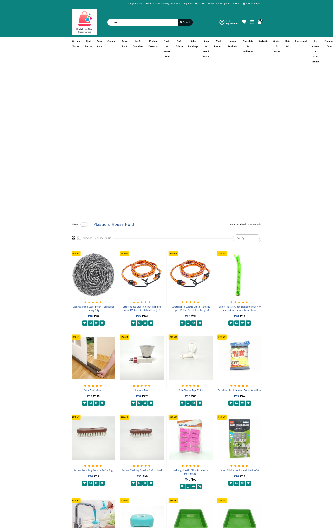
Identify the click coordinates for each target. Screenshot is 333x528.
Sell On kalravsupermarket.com (223, 3)
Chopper (112, 41)
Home (232, 77)
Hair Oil (287, 44)
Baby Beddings (193, 44)
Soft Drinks (179, 44)
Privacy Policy (79, 461)
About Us (109, 461)
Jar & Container (138, 44)
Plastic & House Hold (167, 49)
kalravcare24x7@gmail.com (188, 488)
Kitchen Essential (153, 44)
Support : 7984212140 (194, 3)
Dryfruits (263, 41)
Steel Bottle (88, 44)
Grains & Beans (276, 46)
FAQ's (74, 481)
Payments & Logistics (83, 466)
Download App (251, 3)
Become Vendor (145, 461)
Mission (108, 471)
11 (179, 435)
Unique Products (232, 44)
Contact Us (110, 481)
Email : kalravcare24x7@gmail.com (163, 3)
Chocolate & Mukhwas (248, 46)
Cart (139, 476)
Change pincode (134, 3)
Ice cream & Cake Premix (315, 51)
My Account (143, 466)
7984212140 (180, 481)
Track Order (143, 481)
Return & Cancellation (84, 471)
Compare (141, 471)
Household (301, 41)
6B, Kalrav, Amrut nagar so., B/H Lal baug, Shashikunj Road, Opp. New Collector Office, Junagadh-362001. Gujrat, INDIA (193, 467)
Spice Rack (125, 44)
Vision (107, 466)
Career (107, 476)
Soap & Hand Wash (206, 49)
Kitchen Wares (76, 44)
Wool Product (218, 44)
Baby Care (99, 44)
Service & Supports (82, 476)
